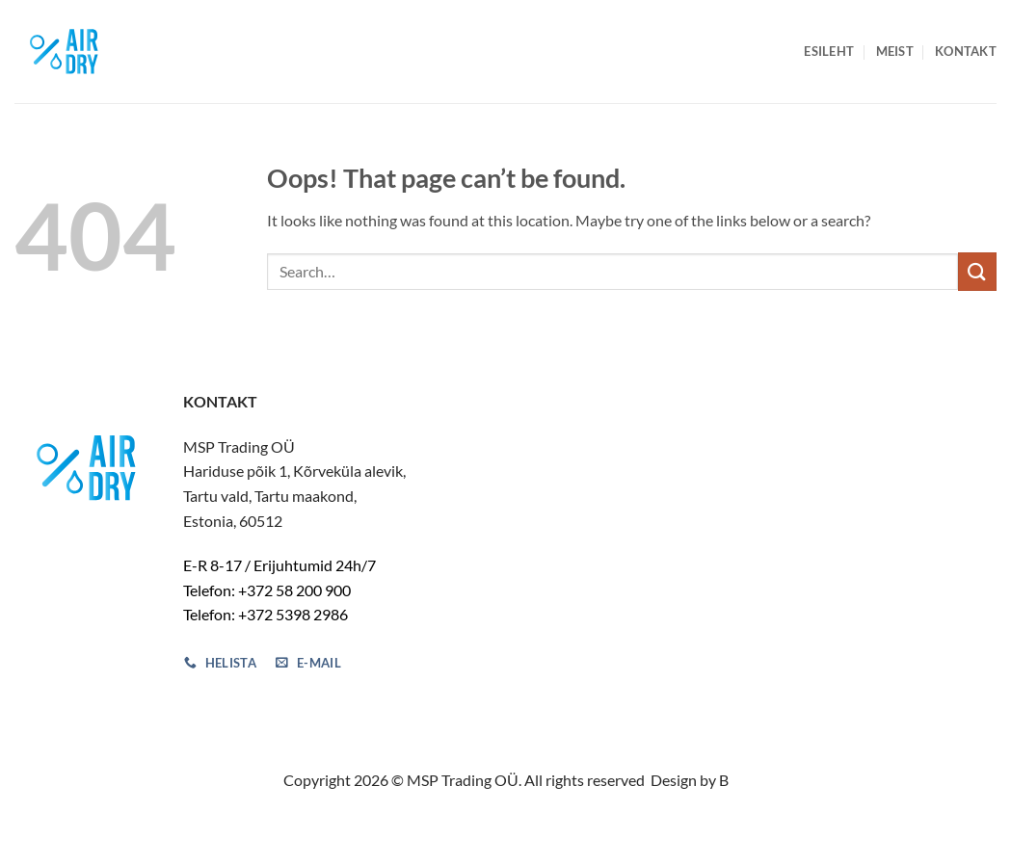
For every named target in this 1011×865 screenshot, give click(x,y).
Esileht (829, 51)
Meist (895, 51)
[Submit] (977, 271)
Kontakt (966, 51)
